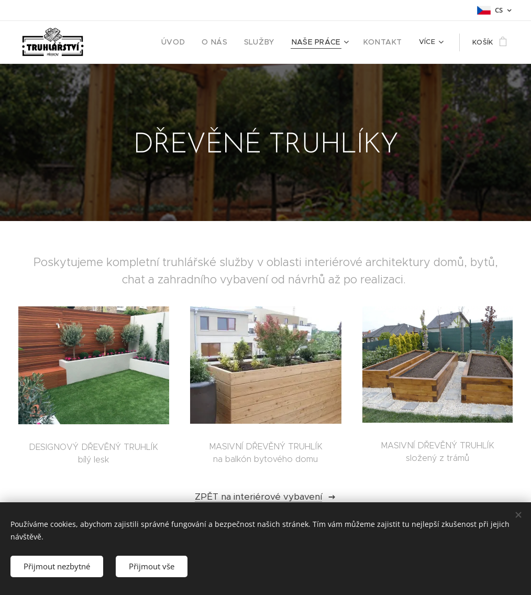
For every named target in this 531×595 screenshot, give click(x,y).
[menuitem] (191, 42)
